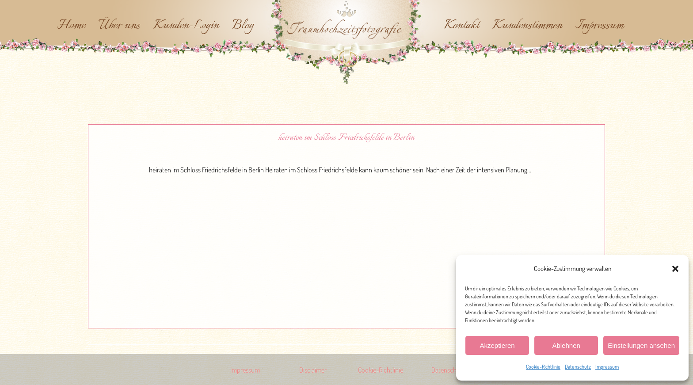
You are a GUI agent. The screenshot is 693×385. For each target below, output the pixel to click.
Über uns (119, 25)
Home (71, 25)
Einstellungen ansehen (641, 345)
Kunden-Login (186, 25)
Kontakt (461, 25)
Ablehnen (566, 345)
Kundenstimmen (527, 25)
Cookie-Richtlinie (543, 366)
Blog (243, 25)
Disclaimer (313, 370)
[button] (675, 268)
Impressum (607, 366)
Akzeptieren (497, 345)
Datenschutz (578, 366)
